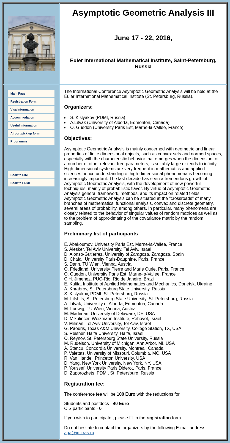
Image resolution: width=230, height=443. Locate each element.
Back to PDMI (20, 183)
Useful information (23, 125)
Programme (18, 141)
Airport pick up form (25, 133)
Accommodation (22, 117)
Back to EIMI (19, 175)
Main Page (17, 93)
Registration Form (23, 101)
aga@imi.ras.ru (79, 432)
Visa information (22, 109)
